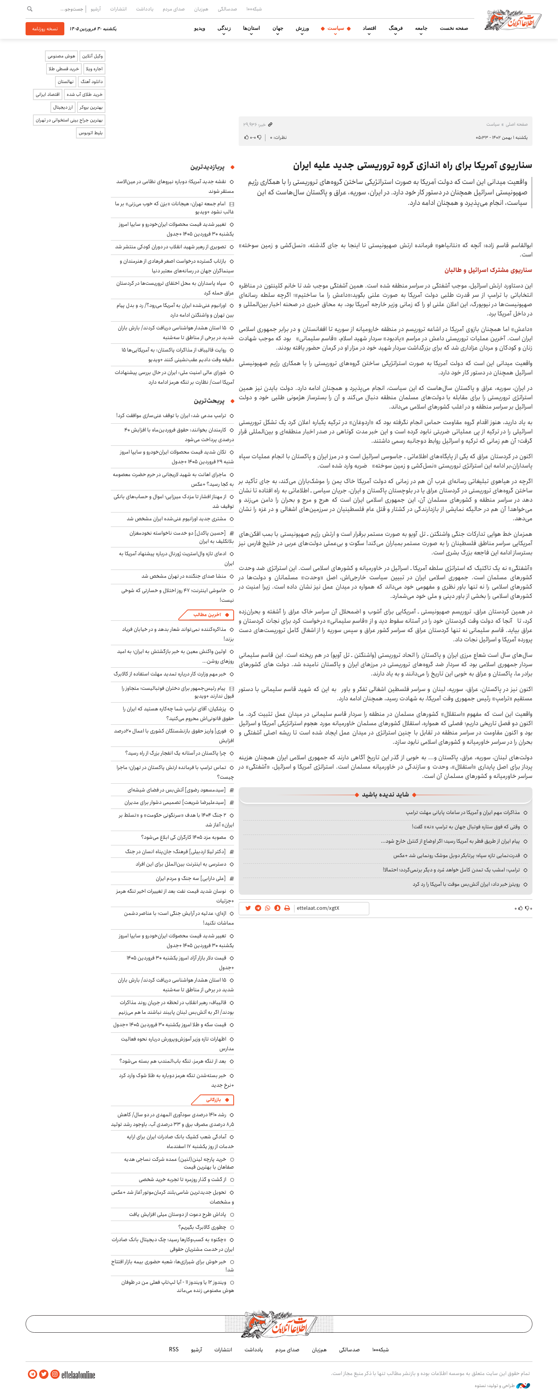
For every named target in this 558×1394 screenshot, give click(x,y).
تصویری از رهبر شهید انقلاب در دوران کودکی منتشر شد (170, 246)
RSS (174, 1350)
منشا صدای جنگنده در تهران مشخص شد (183, 576)
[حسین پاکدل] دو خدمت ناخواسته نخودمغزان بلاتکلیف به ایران (181, 537)
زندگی (224, 28)
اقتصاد (369, 28)
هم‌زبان (201, 9)
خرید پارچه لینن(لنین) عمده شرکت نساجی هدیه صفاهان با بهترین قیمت (179, 1163)
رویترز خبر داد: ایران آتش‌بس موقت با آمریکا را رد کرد (466, 884)
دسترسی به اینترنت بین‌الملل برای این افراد (181, 864)
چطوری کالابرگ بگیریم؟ (202, 1227)
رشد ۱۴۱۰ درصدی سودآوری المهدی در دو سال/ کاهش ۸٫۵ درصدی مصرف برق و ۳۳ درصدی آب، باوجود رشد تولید (172, 1119)
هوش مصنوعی (61, 56)
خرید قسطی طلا (64, 69)
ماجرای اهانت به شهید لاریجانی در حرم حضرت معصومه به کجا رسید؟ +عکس (173, 479)
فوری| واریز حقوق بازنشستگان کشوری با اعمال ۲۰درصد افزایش (174, 736)
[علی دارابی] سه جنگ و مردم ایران (191, 878)
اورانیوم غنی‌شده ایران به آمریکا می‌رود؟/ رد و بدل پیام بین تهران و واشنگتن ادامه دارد (175, 310)
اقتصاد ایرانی (48, 94)
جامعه (421, 28)
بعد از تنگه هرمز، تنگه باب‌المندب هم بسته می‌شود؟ (172, 1061)
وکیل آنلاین (92, 56)
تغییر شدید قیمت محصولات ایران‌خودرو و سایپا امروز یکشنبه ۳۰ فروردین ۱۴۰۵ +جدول (176, 229)
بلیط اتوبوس (91, 133)
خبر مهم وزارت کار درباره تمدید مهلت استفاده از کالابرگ (170, 674)
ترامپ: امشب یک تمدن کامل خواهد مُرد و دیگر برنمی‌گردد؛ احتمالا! (451, 870)
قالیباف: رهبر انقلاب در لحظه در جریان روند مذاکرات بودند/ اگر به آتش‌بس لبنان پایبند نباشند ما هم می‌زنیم (176, 1007)
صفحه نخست (454, 28)
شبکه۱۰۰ (254, 9)
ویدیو (199, 28)
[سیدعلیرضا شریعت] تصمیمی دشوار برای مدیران (175, 802)
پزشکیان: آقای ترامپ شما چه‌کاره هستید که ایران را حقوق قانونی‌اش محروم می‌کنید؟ (178, 714)
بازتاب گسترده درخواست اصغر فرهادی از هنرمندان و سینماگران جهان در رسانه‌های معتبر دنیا (177, 266)
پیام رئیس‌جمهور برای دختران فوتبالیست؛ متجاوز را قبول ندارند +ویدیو (178, 692)
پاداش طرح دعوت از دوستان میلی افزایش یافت (177, 1214)
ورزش (302, 28)
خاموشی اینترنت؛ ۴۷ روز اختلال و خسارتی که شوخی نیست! (177, 595)
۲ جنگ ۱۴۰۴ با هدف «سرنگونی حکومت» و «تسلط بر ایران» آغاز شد (176, 820)
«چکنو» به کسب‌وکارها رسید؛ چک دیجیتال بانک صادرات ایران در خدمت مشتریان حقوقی (173, 1244)
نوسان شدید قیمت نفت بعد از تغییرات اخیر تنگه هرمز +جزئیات (175, 896)
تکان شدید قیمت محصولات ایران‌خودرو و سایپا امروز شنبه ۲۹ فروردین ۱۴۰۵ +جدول (177, 457)
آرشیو (96, 9)
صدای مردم (174, 9)
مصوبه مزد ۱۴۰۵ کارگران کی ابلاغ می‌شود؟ (183, 837)
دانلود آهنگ (92, 81)
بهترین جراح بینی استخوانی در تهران (69, 120)
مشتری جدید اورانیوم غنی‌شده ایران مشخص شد (176, 518)
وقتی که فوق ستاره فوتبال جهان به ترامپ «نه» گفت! (466, 827)
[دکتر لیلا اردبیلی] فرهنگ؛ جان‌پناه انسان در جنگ (175, 851)
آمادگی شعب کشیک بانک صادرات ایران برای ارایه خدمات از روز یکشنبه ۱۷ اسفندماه (180, 1142)
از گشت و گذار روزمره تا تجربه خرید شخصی (182, 1179)
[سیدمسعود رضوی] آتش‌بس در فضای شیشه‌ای (176, 790)
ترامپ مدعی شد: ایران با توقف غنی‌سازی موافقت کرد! (171, 415)
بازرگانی (213, 1099)
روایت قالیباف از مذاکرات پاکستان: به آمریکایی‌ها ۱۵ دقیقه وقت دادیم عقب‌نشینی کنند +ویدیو (178, 355)
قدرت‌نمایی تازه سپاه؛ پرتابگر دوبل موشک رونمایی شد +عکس (456, 855)
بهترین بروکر (91, 107)
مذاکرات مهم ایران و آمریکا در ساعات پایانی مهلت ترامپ (463, 812)
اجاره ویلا (94, 69)
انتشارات (118, 9)
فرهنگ (396, 28)
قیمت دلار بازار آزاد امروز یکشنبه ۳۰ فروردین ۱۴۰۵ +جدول (180, 963)
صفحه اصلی (517, 124)
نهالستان (66, 81)
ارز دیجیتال (63, 107)
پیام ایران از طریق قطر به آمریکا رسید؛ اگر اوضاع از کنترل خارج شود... (450, 841)
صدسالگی (227, 9)
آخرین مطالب (207, 614)
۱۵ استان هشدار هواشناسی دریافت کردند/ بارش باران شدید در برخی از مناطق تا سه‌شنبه (176, 333)
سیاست (335, 28)
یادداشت (144, 9)
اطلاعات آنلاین (513, 19)
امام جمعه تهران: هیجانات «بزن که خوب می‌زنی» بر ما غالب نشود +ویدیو (174, 207)
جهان (277, 28)
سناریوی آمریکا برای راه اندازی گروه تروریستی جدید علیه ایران (412, 165)
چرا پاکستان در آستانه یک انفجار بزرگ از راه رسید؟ (175, 753)
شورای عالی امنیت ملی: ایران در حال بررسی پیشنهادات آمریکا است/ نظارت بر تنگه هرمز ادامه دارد (174, 377)
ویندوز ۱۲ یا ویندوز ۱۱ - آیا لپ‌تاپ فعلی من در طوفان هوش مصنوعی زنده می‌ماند (177, 1286)
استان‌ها (251, 28)
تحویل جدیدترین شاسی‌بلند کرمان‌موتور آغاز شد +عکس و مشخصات (172, 1197)
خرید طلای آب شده (85, 94)
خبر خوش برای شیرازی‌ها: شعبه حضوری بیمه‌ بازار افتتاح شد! (172, 1265)
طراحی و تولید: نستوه (502, 1385)
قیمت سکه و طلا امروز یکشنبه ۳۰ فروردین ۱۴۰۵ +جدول (169, 1024)
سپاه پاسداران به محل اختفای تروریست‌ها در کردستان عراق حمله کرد (175, 288)
